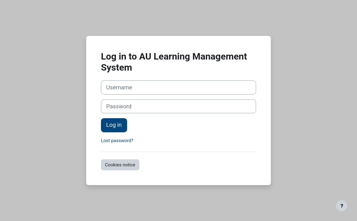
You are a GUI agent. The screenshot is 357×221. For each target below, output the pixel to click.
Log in (114, 125)
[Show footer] (341, 205)
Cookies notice (120, 165)
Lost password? (117, 140)
